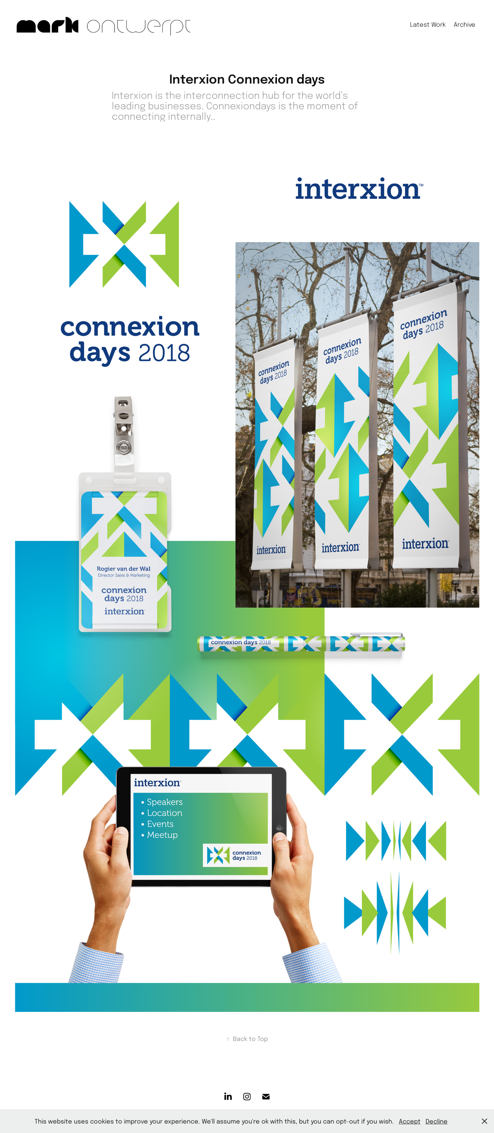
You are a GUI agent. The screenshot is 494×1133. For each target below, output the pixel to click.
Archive (464, 24)
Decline (437, 1121)
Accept (410, 1121)
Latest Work (428, 24)
